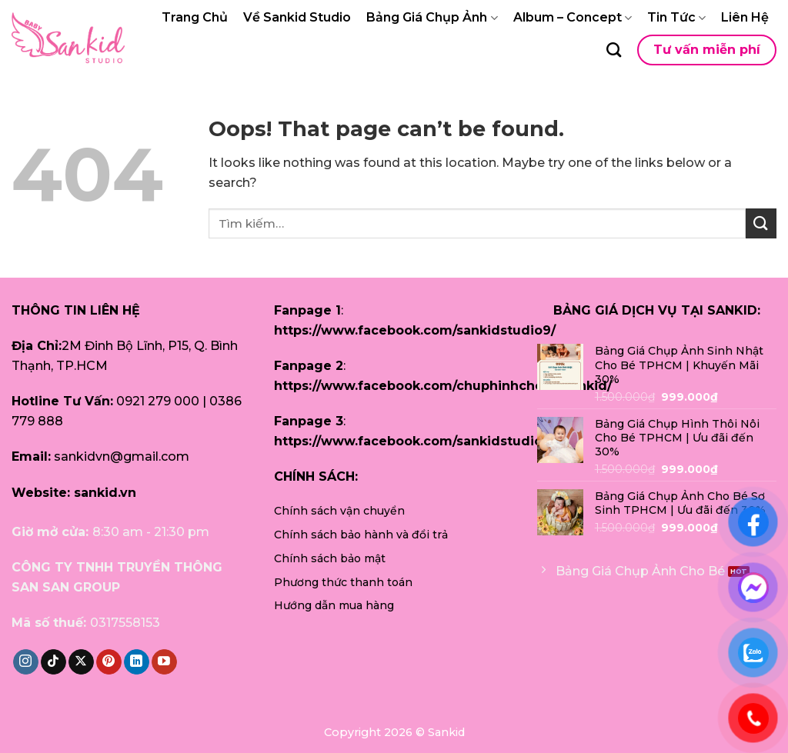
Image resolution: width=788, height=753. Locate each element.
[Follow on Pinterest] (109, 662)
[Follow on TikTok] (53, 662)
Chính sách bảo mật (330, 558)
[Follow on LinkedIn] (136, 662)
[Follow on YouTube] (164, 662)
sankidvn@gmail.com (121, 456)
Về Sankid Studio (297, 17)
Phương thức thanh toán (343, 582)
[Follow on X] (81, 662)
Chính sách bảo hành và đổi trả (361, 534)
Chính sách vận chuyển (339, 511)
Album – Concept (572, 17)
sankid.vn (105, 492)
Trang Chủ (195, 17)
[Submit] (761, 223)
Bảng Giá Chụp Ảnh (431, 17)
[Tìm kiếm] (613, 49)
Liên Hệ (745, 17)
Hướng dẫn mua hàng (334, 605)
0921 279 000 (157, 401)
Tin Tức (676, 17)
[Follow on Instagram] (25, 662)
